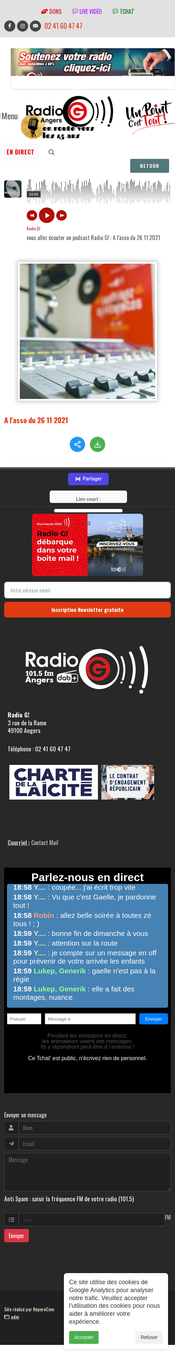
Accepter (83, 1337)
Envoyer (16, 1225)
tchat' (123, 11)
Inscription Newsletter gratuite (87, 599)
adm (11, 1306)
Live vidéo (87, 11)
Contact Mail (44, 832)
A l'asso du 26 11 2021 (36, 420)
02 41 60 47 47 (63, 26)
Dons (51, 11)
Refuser (149, 1337)
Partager (88, 468)
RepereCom (43, 1298)
